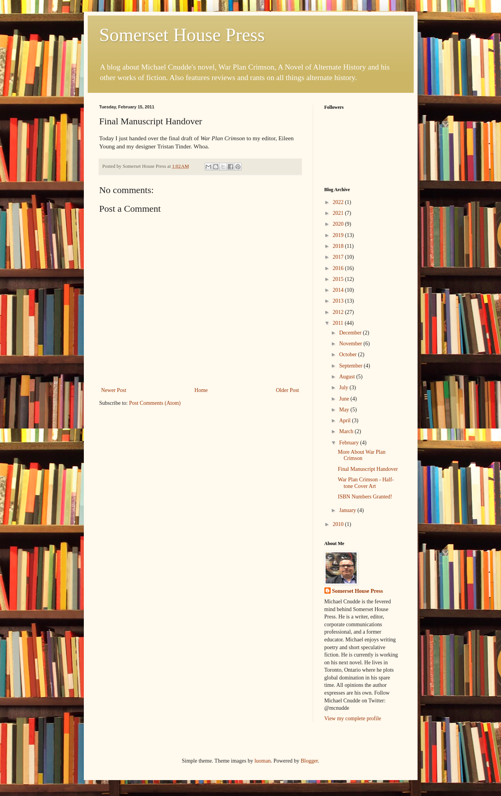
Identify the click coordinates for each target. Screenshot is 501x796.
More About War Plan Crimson (361, 455)
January (348, 510)
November (351, 344)
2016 (339, 268)
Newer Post (114, 390)
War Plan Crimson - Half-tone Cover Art (366, 483)
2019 (339, 235)
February (349, 443)
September (351, 366)
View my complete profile (352, 718)
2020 (339, 224)
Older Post (287, 390)
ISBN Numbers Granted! (365, 497)
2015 (339, 279)
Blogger (309, 761)
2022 (339, 202)
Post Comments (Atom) (155, 403)
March (347, 431)
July (344, 387)
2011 (339, 323)
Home (201, 390)
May (344, 410)
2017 (339, 257)
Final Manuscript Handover (368, 469)
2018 (339, 246)
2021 (339, 213)
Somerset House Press (182, 34)
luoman (263, 761)
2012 (339, 312)
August (347, 377)
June (344, 399)
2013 (339, 301)
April (345, 420)
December (351, 333)
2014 (339, 290)
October (348, 354)
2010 (339, 524)
